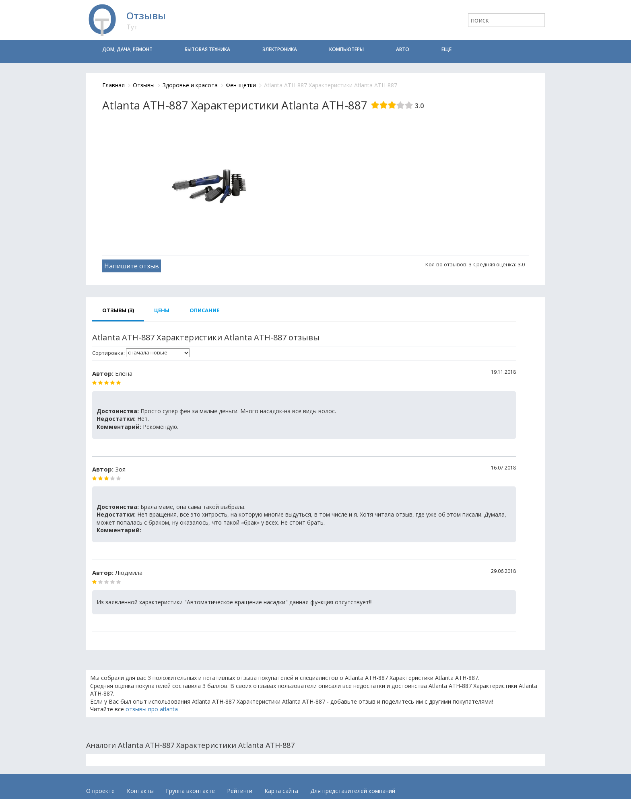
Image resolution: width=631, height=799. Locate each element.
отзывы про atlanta (152, 709)
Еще (446, 49)
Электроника (279, 49)
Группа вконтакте (190, 791)
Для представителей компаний (352, 791)
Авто (402, 49)
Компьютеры (346, 49)
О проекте (100, 791)
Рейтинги (239, 791)
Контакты (140, 791)
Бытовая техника (207, 49)
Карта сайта (281, 791)
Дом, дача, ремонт (127, 49)
